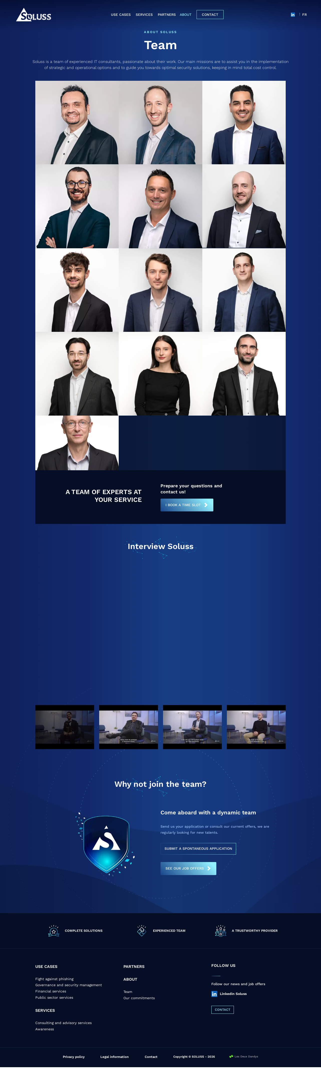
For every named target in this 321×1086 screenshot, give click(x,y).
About (186, 15)
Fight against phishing (54, 998)
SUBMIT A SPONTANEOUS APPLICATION (198, 867)
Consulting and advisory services (63, 1042)
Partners (167, 15)
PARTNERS (133, 985)
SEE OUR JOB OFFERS (185, 887)
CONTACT (222, 1028)
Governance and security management (68, 1004)
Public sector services (54, 1016)
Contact (210, 15)
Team (127, 1011)
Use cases (121, 15)
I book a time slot (183, 524)
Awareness (44, 1048)
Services (144, 15)
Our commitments (139, 1017)
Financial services (50, 1010)
